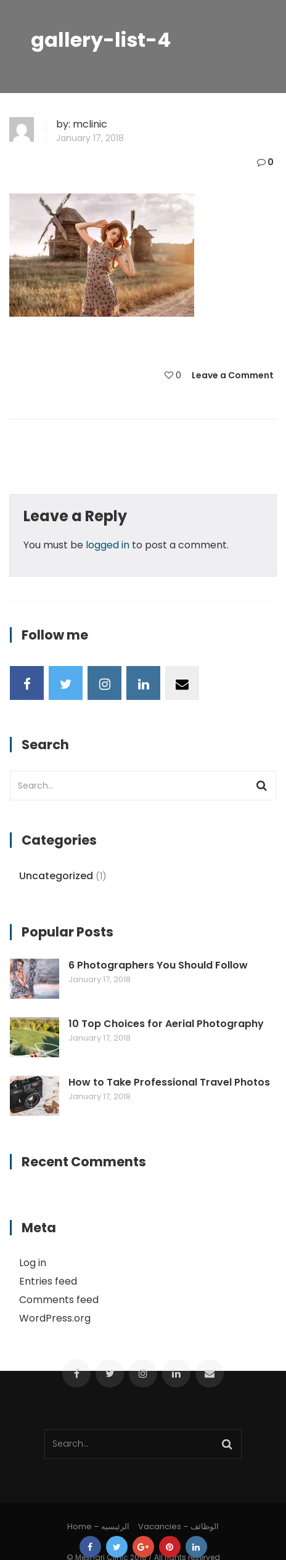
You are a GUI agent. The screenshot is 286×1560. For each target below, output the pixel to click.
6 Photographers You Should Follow (158, 965)
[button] (101, 255)
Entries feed (48, 1281)
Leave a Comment (233, 375)
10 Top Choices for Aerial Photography (166, 1024)
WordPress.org (55, 1318)
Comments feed (59, 1300)
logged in (107, 545)
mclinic (90, 124)
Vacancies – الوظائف (178, 1526)
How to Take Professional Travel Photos (169, 1082)
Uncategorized (56, 876)
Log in (32, 1263)
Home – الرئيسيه (98, 1526)
